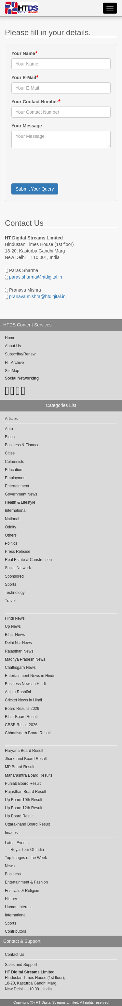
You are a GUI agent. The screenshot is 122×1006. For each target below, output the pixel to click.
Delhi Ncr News (18, 642)
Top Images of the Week (26, 857)
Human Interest (18, 907)
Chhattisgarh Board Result (28, 733)
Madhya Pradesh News (25, 659)
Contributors (15, 931)
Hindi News (15, 618)
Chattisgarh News (20, 667)
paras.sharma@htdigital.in (35, 277)
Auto (9, 428)
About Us (13, 346)
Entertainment (17, 486)
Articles (11, 418)
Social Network (18, 568)
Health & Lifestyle (20, 502)
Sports (10, 584)
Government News (21, 494)
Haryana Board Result (24, 750)
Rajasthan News (19, 651)
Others (11, 535)
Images (11, 832)
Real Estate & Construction (28, 559)
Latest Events (17, 843)
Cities (10, 453)
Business (13, 874)
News (10, 866)
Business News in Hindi (25, 684)
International (15, 510)
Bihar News (15, 634)
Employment (16, 478)
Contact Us (14, 954)
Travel (10, 600)
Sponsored (14, 576)
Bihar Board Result (21, 716)
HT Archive (14, 362)
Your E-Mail (23, 77)
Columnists (14, 461)
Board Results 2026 (22, 708)
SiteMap (12, 370)
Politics (11, 543)
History (11, 899)
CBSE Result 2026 (21, 725)
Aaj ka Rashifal (18, 692)
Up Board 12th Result (23, 808)
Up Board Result (19, 816)
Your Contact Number (34, 101)
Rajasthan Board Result (25, 791)
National (12, 519)
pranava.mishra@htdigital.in (37, 296)
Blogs (10, 437)
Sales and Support (21, 964)
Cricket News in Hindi (23, 700)
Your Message (26, 125)
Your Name (23, 53)
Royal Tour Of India (27, 849)
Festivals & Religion (22, 890)
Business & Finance (22, 445)
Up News (13, 626)
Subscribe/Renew (20, 354)
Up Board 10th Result (23, 800)
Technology (15, 592)
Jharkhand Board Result (26, 758)
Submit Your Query (35, 189)
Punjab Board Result (23, 783)
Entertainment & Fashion (26, 882)
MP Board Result (19, 767)
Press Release (17, 551)
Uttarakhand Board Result (27, 824)
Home (10, 338)
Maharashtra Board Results (28, 775)
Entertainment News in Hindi (29, 675)
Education (13, 469)
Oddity (10, 527)
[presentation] (60, 166)
